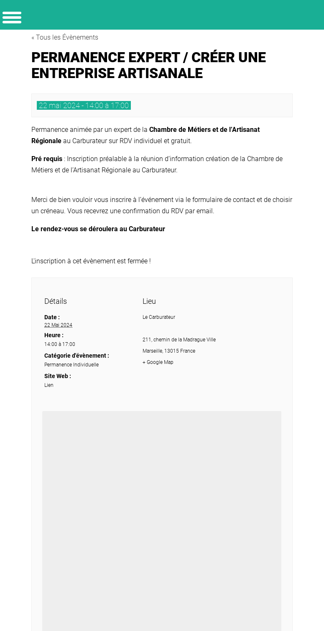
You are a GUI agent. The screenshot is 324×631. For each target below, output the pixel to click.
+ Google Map (158, 362)
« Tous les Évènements (64, 37)
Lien (49, 385)
